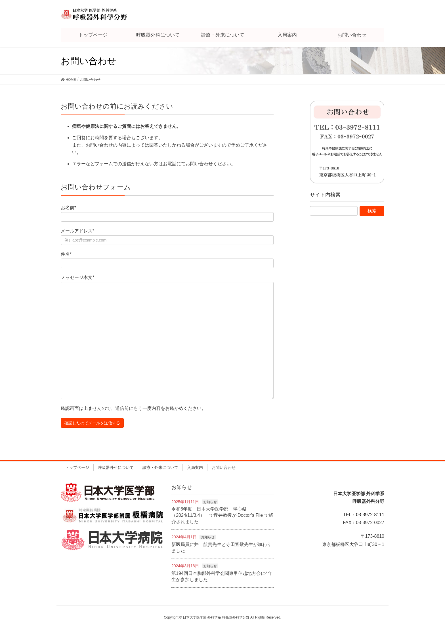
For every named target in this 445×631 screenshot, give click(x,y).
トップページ (77, 467)
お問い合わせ (224, 467)
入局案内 (195, 467)
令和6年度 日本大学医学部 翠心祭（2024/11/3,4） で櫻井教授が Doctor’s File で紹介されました (222, 515)
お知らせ (210, 502)
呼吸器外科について (116, 467)
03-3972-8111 (370, 514)
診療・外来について (160, 467)
